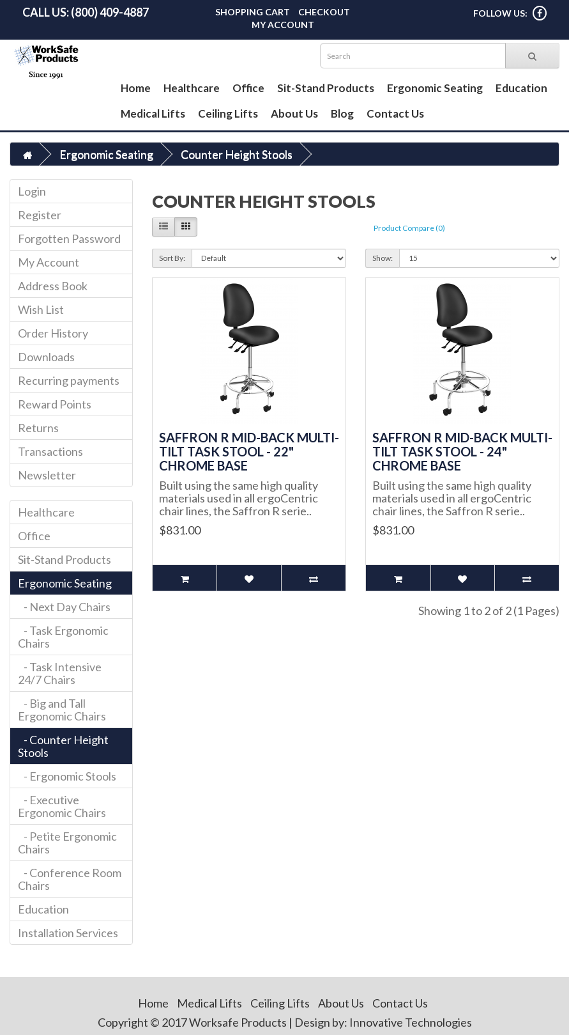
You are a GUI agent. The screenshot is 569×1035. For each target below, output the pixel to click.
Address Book (52, 286)
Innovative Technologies (410, 1022)
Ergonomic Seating (435, 88)
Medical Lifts (153, 113)
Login (32, 191)
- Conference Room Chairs (69, 879)
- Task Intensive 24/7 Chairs (60, 673)
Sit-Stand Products (325, 88)
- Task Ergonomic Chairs (63, 636)
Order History (53, 333)
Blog (342, 113)
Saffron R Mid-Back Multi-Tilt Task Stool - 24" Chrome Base (462, 451)
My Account (283, 24)
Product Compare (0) (409, 228)
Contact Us (395, 113)
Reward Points (54, 404)
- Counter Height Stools (63, 746)
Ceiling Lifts (228, 113)
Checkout (324, 11)
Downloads (46, 357)
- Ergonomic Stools (67, 776)
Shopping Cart (252, 11)
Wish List (41, 309)
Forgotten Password (69, 238)
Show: (382, 258)
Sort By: (172, 258)
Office (248, 88)
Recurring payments (68, 380)
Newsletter (47, 475)
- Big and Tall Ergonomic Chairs (62, 709)
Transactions (50, 451)
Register (39, 215)
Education (521, 88)
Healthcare (191, 88)
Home (136, 88)
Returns (38, 428)
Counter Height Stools (236, 154)
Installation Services (68, 933)
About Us (294, 113)
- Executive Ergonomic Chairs (62, 806)
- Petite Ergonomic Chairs (67, 842)
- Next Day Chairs (64, 607)
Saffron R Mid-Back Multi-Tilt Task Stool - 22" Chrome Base (249, 451)
